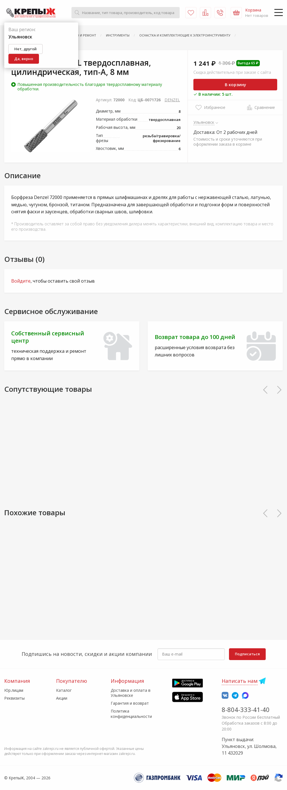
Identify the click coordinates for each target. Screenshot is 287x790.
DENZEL (172, 99)
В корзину (235, 84)
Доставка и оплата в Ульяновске (131, 693)
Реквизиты (14, 698)
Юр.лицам (13, 690)
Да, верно (23, 58)
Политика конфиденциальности (131, 713)
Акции (61, 698)
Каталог (64, 690)
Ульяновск (203, 122)
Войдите (21, 281)
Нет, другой (25, 48)
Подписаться (247, 653)
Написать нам (240, 680)
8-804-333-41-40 (246, 709)
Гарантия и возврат (130, 703)
